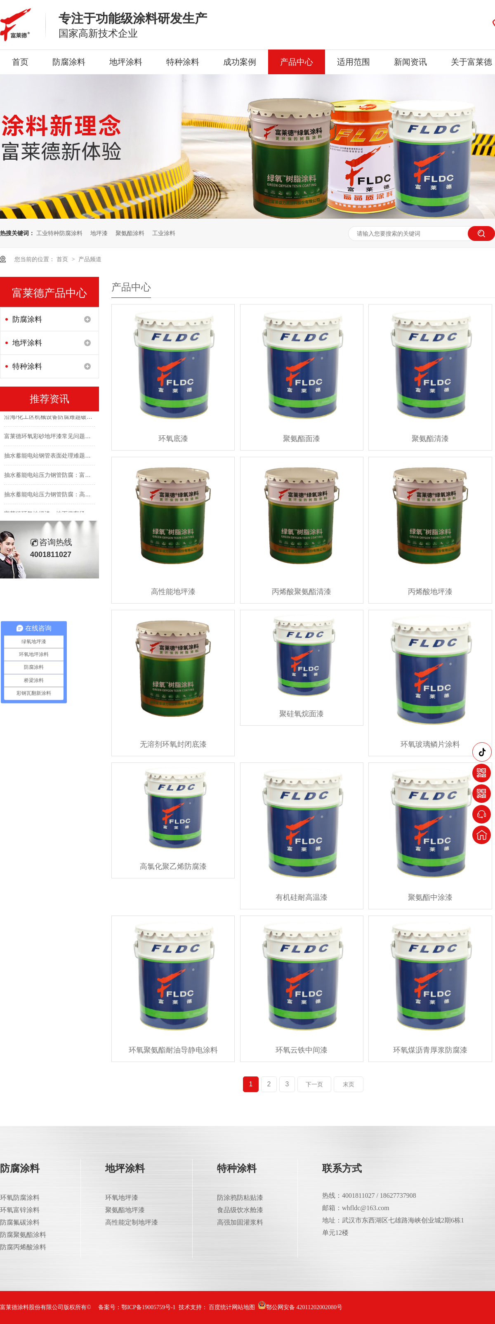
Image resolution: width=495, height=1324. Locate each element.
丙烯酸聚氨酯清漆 (301, 592)
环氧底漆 (173, 438)
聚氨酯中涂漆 (430, 897)
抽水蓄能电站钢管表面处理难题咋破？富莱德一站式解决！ (79, 457)
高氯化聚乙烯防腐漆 (173, 866)
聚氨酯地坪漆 (125, 1209)
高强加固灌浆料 (240, 1222)
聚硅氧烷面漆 (301, 714)
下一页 (314, 1084)
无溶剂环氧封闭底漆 (173, 744)
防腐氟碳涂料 (20, 1222)
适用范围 (353, 61)
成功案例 (239, 61)
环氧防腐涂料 (20, 1197)
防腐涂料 (68, 61)
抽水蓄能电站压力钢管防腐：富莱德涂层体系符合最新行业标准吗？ (90, 476)
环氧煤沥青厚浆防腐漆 (430, 1050)
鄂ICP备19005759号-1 (148, 1307)
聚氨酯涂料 (130, 233)
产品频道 (89, 259)
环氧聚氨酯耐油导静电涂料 (173, 1050)
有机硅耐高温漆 (302, 897)
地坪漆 (99, 233)
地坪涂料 (125, 61)
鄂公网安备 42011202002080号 (300, 1307)
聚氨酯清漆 (430, 438)
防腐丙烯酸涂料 (23, 1247)
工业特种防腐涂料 (59, 233)
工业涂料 (163, 233)
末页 (348, 1084)
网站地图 (243, 1307)
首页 (20, 61)
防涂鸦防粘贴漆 (240, 1197)
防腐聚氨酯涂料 (23, 1234)
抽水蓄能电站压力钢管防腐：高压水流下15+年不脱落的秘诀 (81, 496)
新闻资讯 (410, 61)
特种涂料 (182, 61)
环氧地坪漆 (121, 1197)
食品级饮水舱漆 (240, 1209)
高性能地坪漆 (173, 592)
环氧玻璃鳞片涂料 (430, 744)
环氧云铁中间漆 (302, 1050)
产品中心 (296, 61)
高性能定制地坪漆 (131, 1222)
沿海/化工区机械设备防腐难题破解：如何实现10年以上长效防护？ (89, 418)
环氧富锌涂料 (20, 1209)
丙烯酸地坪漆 (430, 592)
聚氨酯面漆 (301, 438)
